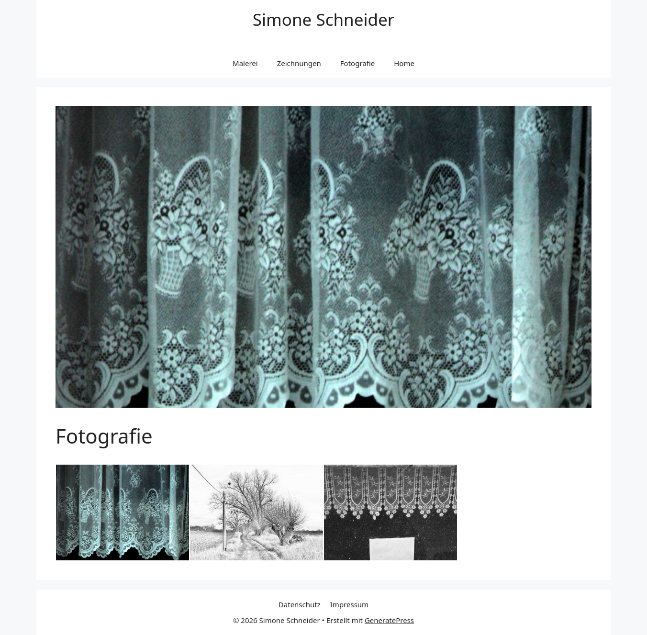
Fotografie (357, 63)
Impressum (349, 604)
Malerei (245, 63)
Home (404, 63)
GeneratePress (389, 620)
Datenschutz (300, 604)
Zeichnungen (299, 63)
